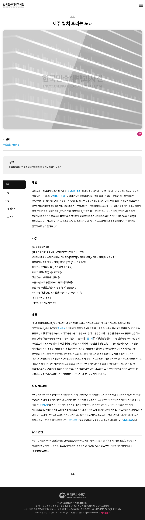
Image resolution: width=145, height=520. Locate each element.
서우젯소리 (43, 404)
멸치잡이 (61, 328)
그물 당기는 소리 (72, 191)
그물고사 (89, 338)
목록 (72, 474)
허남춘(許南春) (10, 144)
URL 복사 (139, 134)
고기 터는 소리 (58, 196)
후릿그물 (73, 420)
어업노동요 (128, 420)
